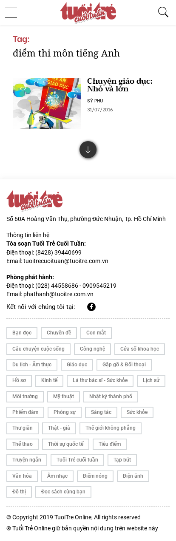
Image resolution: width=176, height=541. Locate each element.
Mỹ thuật (63, 396)
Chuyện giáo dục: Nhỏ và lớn (120, 85)
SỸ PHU (95, 100)
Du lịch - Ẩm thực (31, 365)
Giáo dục (77, 365)
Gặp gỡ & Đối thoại (124, 365)
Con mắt (96, 333)
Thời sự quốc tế (65, 444)
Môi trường (25, 396)
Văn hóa (22, 476)
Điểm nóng (95, 476)
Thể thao (22, 444)
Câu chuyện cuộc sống (38, 349)
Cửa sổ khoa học (139, 349)
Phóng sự (65, 412)
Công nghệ (92, 349)
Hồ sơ (19, 380)
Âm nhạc (57, 476)
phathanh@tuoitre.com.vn (58, 294)
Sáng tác (101, 412)
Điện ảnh (133, 476)
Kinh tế (49, 380)
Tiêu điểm (110, 444)
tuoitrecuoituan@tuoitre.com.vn (65, 261)
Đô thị (19, 492)
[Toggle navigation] (14, 13)
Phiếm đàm (25, 412)
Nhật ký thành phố (110, 396)
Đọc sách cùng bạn (63, 492)
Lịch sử (151, 380)
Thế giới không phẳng (110, 428)
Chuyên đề (59, 333)
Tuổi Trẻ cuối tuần (77, 460)
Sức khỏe (137, 412)
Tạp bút (122, 460)
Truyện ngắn (26, 460)
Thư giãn (22, 428)
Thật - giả (59, 428)
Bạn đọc (21, 333)
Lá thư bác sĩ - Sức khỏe (100, 380)
